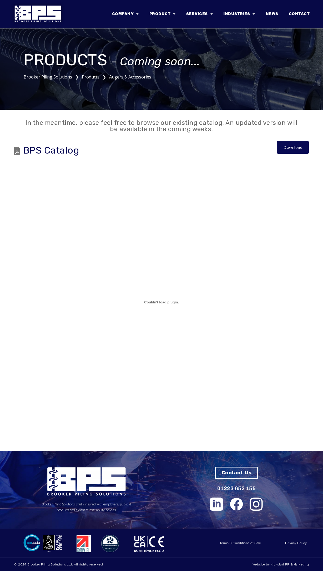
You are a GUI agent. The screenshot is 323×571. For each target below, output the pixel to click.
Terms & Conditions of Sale (240, 543)
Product (162, 13)
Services (199, 13)
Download (293, 147)
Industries (239, 13)
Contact (299, 14)
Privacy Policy (296, 543)
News (272, 14)
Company (125, 13)
